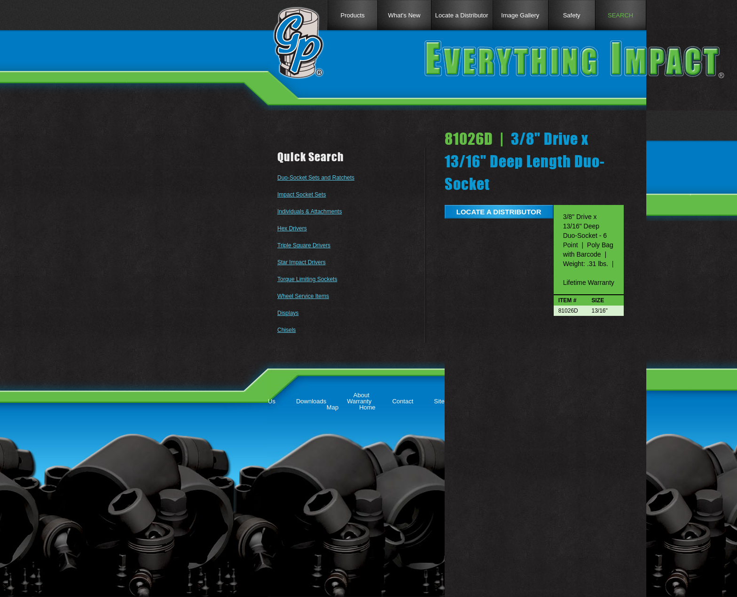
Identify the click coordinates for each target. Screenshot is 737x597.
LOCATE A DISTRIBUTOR (498, 212)
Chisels (286, 330)
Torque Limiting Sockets (307, 279)
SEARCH (620, 15)
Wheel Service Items (303, 296)
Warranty (359, 401)
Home (367, 407)
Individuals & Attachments (309, 211)
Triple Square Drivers (303, 245)
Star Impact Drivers (301, 262)
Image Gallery (520, 15)
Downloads (311, 401)
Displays (287, 313)
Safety (571, 15)
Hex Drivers (292, 228)
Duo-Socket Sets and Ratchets (315, 177)
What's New (404, 15)
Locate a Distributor (461, 15)
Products (352, 15)
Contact (402, 401)
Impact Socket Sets (301, 194)
